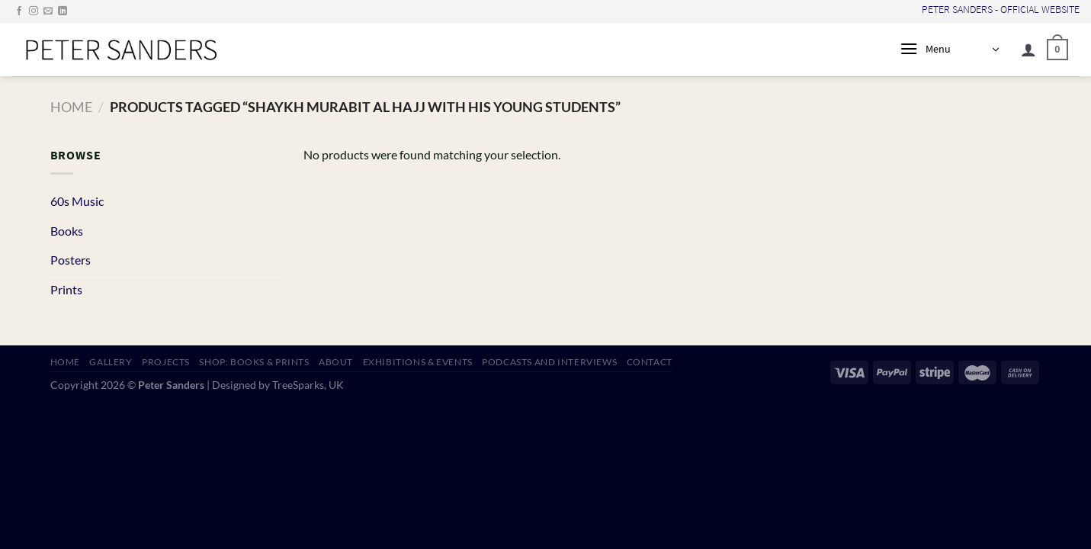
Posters (70, 259)
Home (71, 106)
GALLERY (110, 362)
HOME (65, 362)
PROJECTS (166, 362)
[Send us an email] (48, 11)
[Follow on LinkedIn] (62, 11)
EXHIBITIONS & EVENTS (418, 362)
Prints (66, 289)
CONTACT (649, 362)
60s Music (77, 201)
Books (66, 230)
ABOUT (336, 362)
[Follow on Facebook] (19, 11)
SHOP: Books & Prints (254, 362)
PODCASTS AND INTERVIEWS (549, 362)
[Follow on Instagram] (33, 11)
